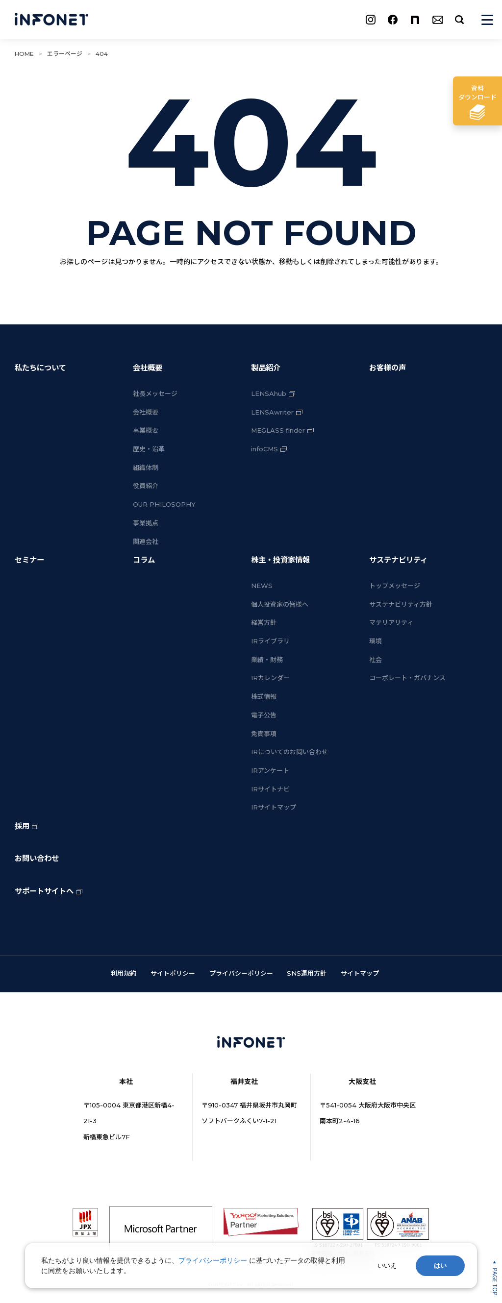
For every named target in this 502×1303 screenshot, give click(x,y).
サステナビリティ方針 (400, 604)
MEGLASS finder (278, 430)
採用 (22, 826)
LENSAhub (268, 393)
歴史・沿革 (149, 449)
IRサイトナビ (270, 789)
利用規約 (123, 973)
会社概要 (147, 367)
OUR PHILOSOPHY (164, 504)
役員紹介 (145, 486)
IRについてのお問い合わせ (289, 752)
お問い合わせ (37, 858)
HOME (24, 53)
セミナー (29, 560)
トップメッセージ (394, 586)
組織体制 (145, 467)
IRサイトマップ (273, 807)
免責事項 (263, 734)
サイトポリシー (173, 973)
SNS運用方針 (306, 973)
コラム (144, 560)
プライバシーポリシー (241, 973)
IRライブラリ (270, 641)
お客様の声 (387, 367)
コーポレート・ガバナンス (407, 678)
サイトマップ (360, 973)
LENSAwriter (272, 412)
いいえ (387, 1265)
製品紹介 (265, 367)
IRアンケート (270, 770)
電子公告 (263, 715)
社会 (375, 660)
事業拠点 (145, 523)
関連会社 (145, 541)
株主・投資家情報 (280, 560)
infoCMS (264, 449)
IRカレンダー (270, 678)
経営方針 (263, 622)
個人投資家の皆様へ (279, 604)
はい (440, 1265)
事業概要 (145, 430)
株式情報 (263, 696)
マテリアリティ (391, 622)
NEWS (262, 586)
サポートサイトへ (44, 891)
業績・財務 (267, 660)
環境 (375, 641)
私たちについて (40, 367)
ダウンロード (477, 92)
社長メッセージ (155, 393)
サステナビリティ (398, 560)
